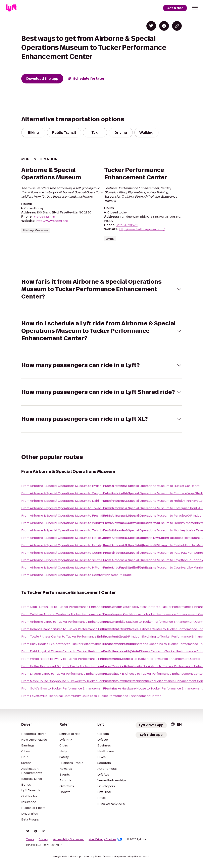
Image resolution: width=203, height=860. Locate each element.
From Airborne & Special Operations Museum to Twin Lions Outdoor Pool (75, 530)
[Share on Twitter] (151, 26)
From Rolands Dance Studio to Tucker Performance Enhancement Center (75, 629)
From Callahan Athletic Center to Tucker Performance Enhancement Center (77, 614)
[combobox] (176, 724)
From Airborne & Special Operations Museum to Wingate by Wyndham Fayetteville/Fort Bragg (90, 523)
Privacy (43, 839)
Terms (30, 839)
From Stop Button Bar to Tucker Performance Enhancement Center (71, 607)
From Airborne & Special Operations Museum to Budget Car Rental (151, 486)
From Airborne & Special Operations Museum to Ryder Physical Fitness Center (79, 486)
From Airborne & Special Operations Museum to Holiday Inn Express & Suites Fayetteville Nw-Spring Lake (98, 538)
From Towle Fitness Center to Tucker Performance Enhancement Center (75, 636)
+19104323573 (127, 225)
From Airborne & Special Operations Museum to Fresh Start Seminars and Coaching (82, 515)
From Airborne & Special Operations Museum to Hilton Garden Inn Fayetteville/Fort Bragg (87, 567)
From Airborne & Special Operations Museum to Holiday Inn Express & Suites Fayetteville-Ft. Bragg (94, 545)
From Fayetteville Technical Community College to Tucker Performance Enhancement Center (91, 696)
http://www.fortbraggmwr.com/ (142, 229)
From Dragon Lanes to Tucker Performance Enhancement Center (69, 673)
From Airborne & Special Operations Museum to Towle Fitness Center (72, 508)
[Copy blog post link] (177, 26)
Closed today (34, 208)
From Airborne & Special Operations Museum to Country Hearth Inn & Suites (77, 552)
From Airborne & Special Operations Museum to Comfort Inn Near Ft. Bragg (76, 575)
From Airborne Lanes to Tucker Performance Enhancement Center (70, 621)
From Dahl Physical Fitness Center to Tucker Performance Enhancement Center (80, 651)
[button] (195, 7)
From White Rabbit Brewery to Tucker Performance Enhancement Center (75, 659)
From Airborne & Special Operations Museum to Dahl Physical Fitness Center (78, 501)
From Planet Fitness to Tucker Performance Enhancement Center (151, 659)
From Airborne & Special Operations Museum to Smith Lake (64, 560)
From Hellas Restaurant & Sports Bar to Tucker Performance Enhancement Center (82, 666)
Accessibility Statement (68, 839)
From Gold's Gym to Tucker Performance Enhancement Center (67, 688)
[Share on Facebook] (164, 26)
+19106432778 (44, 216)
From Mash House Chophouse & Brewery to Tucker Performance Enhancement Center (85, 681)
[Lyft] (11, 8)
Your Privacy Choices (105, 839)
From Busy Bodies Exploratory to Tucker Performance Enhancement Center (77, 644)
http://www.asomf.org (52, 221)
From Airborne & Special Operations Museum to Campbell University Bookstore (80, 493)
